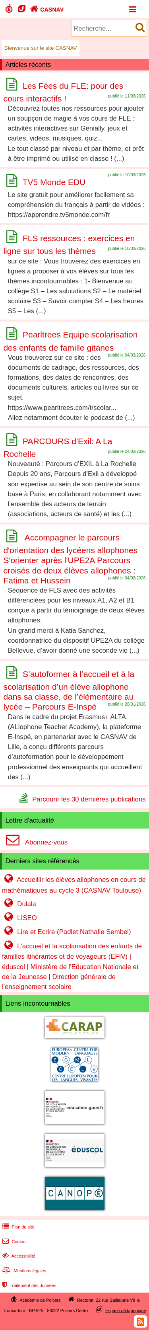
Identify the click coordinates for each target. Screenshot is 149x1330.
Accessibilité (18, 1256)
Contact (14, 1241)
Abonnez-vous (35, 842)
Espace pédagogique (125, 1310)
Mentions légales (23, 1270)
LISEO (19, 918)
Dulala (19, 904)
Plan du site (17, 1227)
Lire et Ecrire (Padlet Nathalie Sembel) (66, 932)
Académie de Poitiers (39, 1299)
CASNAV (46, 9)
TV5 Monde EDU (54, 182)
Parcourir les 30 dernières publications (88, 799)
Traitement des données (28, 1285)
